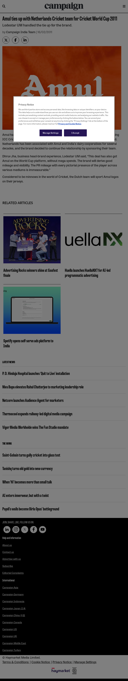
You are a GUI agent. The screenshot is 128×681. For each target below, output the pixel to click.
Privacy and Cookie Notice (69, 123)
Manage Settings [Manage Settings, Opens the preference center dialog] (51, 132)
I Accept (75, 132)
